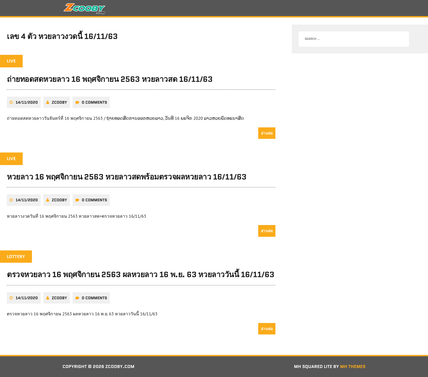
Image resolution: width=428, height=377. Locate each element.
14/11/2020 (27, 102)
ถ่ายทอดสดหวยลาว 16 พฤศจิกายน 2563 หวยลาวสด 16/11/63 (110, 79)
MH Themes (352, 366)
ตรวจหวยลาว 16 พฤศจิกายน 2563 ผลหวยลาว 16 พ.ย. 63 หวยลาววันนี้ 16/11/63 (140, 274)
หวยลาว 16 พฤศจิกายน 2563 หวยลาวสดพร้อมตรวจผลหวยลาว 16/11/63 (126, 176)
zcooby (59, 102)
